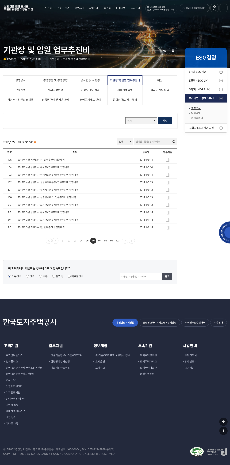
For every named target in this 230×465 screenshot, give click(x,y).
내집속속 (10, 417)
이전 (55, 241)
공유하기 (164, 51)
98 (105, 240)
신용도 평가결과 (90, 90)
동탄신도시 (191, 355)
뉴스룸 (107, 8)
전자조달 (10, 380)
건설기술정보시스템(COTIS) (66, 355)
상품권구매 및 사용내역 (55, 99)
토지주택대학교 (148, 361)
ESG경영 (121, 8)
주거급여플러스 (14, 355)
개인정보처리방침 (125, 322)
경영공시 (196, 108)
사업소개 (93, 8)
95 (87, 240)
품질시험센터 (147, 373)
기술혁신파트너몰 (60, 367)
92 (69, 240)
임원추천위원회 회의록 (21, 99)
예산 (159, 80)
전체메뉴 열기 (223, 8)
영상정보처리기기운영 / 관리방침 (159, 322)
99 (111, 240)
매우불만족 (77, 276)
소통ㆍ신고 (63, 8)
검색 (174, 141)
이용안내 (218, 322)
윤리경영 (196, 113)
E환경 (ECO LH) (199, 80)
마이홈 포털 (12, 404)
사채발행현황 (55, 90)
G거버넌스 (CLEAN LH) (203, 98)
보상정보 (100, 367)
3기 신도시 (191, 361)
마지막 (132, 241)
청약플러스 (12, 361)
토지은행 (100, 361)
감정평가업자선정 (60, 361)
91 (63, 240)
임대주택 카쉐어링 (16, 398)
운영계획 (20, 90)
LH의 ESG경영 (197, 71)
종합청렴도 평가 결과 (125, 99)
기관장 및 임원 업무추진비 (76, 59)
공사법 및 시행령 (90, 80)
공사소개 (135, 8)
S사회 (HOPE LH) (200, 89)
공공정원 (189, 367)
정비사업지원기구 (15, 411)
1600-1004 (73, 449)
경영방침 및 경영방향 (55, 80)
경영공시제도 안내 (90, 99)
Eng (214, 9)
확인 (165, 120)
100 (117, 240)
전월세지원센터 (14, 386)
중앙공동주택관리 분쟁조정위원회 (24, 367)
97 (99, 240)
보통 (45, 276)
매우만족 (16, 276)
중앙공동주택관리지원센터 (20, 373)
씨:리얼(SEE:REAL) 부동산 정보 (112, 355)
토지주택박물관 (148, 367)
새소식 (48, 8)
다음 (125, 241)
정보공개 (79, 8)
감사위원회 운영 (160, 90)
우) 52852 (9, 449)
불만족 (59, 276)
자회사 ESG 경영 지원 (201, 128)
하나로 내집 (12, 423)
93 (75, 240)
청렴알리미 (197, 117)
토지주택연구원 (148, 355)
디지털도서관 (13, 392)
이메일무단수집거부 (195, 322)
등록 (167, 276)
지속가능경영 (125, 90)
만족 (32, 276)
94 (81, 240)
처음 (49, 241)
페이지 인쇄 (173, 51)
